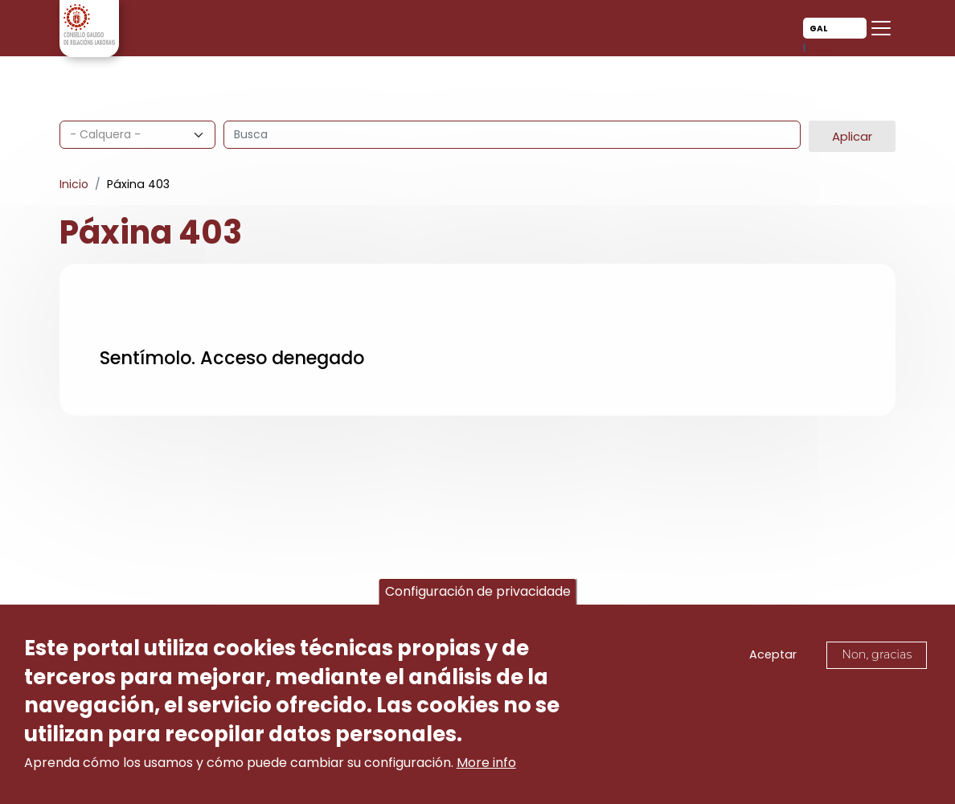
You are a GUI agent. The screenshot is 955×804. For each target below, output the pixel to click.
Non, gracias (877, 657)
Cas (821, 47)
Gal (818, 29)
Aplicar (852, 136)
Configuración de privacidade (478, 594)
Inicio (73, 184)
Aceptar (773, 658)
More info (486, 766)
